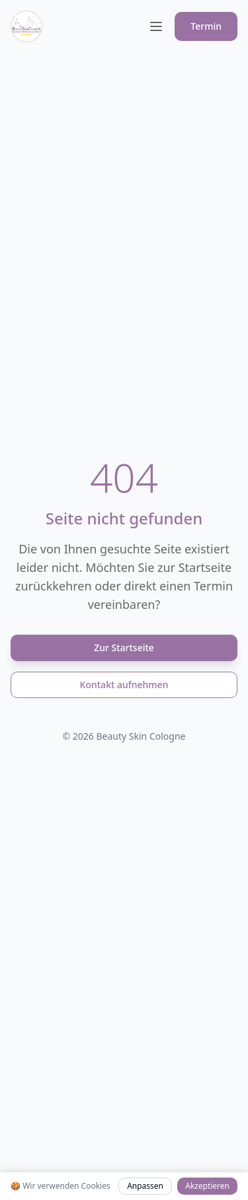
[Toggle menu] (156, 26)
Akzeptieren (207, 1185)
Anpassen (145, 1185)
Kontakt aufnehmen (124, 684)
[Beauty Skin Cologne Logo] (26, 26)
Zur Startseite (124, 647)
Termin (206, 26)
